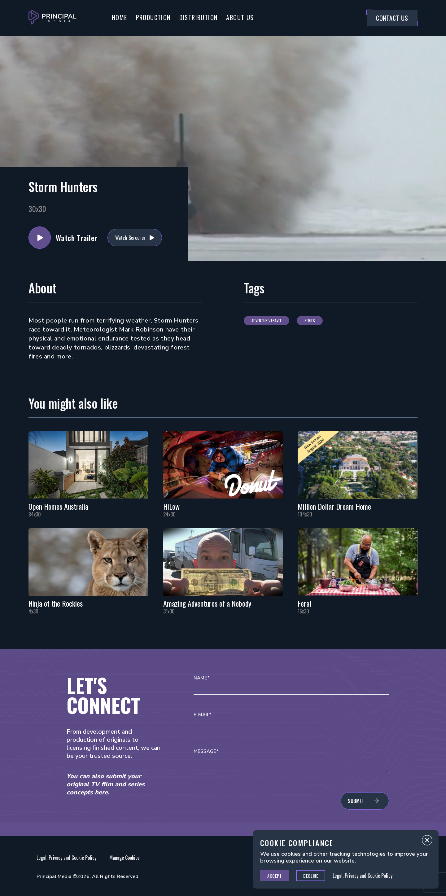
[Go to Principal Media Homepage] (52, 18)
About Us (240, 17)
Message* (206, 751)
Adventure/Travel (266, 320)
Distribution (198, 17)
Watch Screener (130, 237)
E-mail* (203, 715)
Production (153, 17)
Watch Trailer (39, 237)
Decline (310, 875)
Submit (355, 801)
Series (309, 320)
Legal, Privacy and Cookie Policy (66, 857)
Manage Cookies (124, 857)
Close (427, 842)
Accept (274, 875)
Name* (202, 678)
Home (119, 17)
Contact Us (392, 18)
